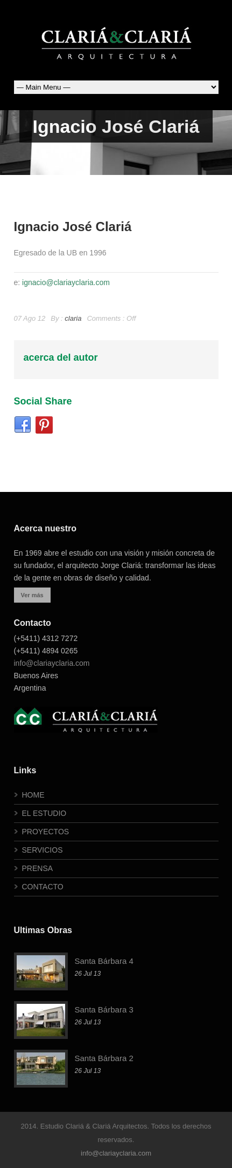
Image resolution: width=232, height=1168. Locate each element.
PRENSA (37, 868)
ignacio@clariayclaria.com (66, 282)
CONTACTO (43, 886)
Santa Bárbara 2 (104, 1058)
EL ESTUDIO (44, 813)
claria (73, 318)
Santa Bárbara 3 (104, 1009)
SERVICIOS (42, 850)
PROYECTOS (45, 831)
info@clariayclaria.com (52, 663)
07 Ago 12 (30, 318)
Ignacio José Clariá (73, 226)
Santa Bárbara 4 (104, 961)
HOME (33, 795)
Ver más (32, 595)
